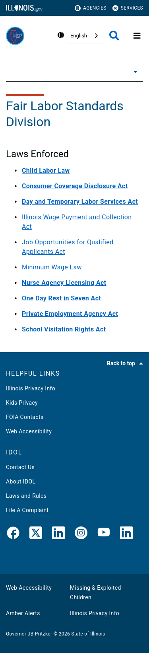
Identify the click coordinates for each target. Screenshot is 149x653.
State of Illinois (88, 634)
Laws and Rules (26, 496)
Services (127, 8)
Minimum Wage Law (52, 267)
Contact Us (20, 467)
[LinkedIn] (58, 534)
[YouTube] (103, 534)
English (78, 36)
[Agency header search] (114, 36)
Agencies (90, 8)
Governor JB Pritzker (29, 634)
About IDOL (20, 481)
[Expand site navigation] (137, 35)
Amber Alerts (23, 613)
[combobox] (84, 35)
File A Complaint (27, 510)
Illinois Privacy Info (30, 388)
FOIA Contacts (24, 417)
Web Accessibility (29, 431)
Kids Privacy (22, 403)
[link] (13, 534)
